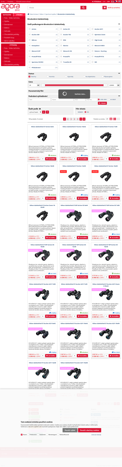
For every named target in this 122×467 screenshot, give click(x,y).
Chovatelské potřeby (11, 34)
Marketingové (53, 434)
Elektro (6, 28)
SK (119, 1)
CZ (115, 1)
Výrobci (19, 15)
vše (88, 112)
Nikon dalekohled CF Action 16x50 (106, 166)
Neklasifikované (64, 434)
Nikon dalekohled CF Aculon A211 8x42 (42, 323)
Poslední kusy (9, 37)
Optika (6, 21)
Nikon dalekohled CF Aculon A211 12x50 (42, 363)
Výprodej (70, 76)
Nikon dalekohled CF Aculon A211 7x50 (42, 284)
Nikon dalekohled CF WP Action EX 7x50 (106, 205)
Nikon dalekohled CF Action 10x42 (74, 127)
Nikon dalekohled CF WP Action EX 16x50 (106, 246)
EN (112, 1)
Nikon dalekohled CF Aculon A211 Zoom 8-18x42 (106, 285)
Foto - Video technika (12, 18)
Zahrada (7, 31)
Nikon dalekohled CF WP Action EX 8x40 (74, 205)
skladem (80, 112)
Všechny (33, 76)
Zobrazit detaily (96, 435)
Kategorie (7, 15)
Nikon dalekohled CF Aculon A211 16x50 (74, 363)
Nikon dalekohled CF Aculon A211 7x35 (74, 284)
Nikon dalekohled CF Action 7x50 (106, 127)
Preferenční (33, 434)
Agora (13, 7)
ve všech (113, 99)
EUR (104, 1)
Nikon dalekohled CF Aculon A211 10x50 (106, 323)
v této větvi (103, 99)
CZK (108, 1)
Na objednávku (90, 76)
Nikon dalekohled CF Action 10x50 (42, 166)
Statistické (43, 434)
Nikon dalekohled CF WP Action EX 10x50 (42, 246)
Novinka (51, 76)
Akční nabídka (9, 41)
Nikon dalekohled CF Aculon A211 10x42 (74, 323)
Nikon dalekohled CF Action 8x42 (42, 127)
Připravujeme (108, 76)
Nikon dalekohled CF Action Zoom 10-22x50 (42, 206)
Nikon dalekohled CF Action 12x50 (74, 166)
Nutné (25, 434)
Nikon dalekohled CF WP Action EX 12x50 (74, 246)
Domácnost (8, 24)
